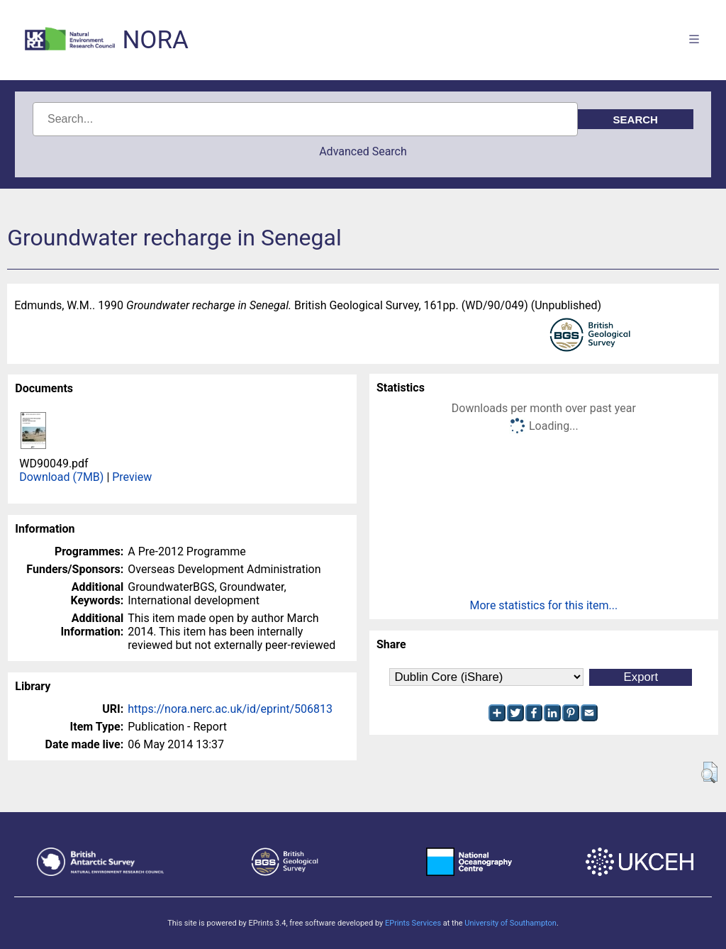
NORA (155, 40)
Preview (132, 477)
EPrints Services (413, 923)
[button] (709, 772)
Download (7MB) (61, 477)
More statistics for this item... (544, 605)
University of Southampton (510, 923)
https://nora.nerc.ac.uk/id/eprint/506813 (230, 709)
